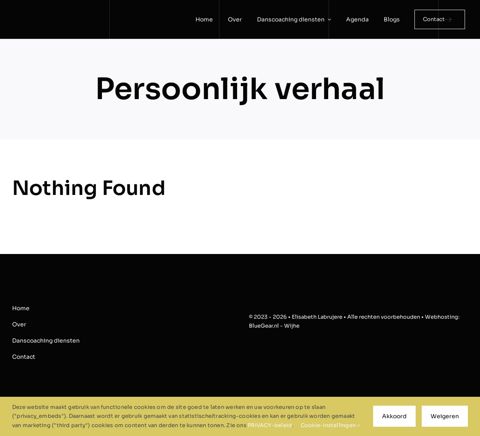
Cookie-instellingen (331, 425)
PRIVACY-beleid (270, 425)
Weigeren (445, 416)
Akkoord (394, 416)
